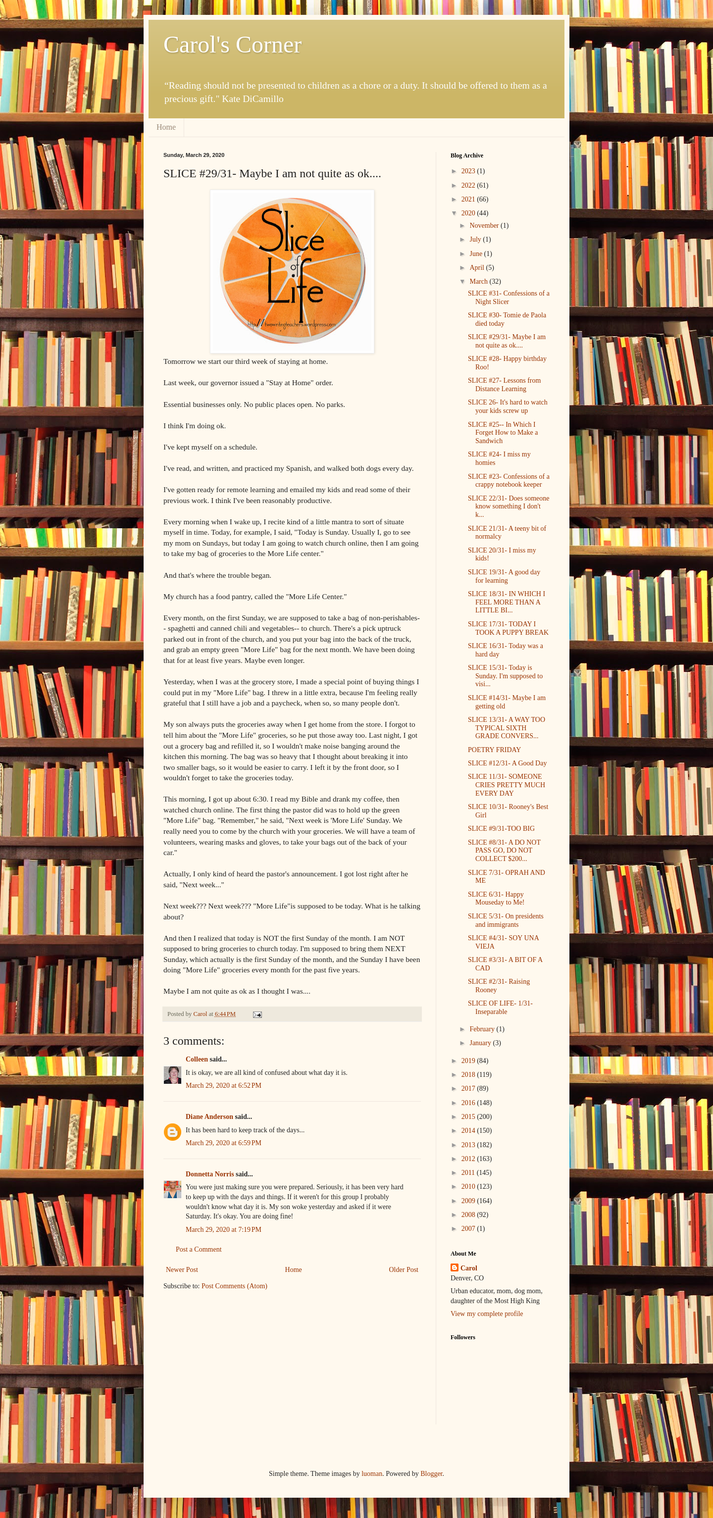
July (476, 239)
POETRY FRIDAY (494, 750)
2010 (469, 1186)
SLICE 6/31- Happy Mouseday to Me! (496, 899)
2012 (469, 1159)
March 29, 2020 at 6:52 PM (223, 1085)
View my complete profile (487, 1313)
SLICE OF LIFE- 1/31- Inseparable (500, 1007)
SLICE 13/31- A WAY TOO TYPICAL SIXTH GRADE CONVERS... (506, 728)
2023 (469, 171)
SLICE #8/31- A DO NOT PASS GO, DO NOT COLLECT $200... (504, 851)
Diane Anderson (209, 1116)
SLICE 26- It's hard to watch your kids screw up (508, 406)
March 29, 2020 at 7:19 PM (223, 1229)
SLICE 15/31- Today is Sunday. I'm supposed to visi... (505, 676)
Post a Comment (199, 1249)
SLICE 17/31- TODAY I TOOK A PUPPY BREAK (508, 628)
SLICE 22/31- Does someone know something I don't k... (508, 507)
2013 (469, 1145)
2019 (469, 1060)
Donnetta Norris (210, 1174)
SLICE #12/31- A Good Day (507, 763)
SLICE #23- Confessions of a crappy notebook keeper (509, 481)
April (477, 267)
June (476, 253)
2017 (469, 1088)
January (481, 1043)
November (485, 225)
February (482, 1029)
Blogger (431, 1473)
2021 (469, 199)
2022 (469, 185)
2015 (469, 1116)
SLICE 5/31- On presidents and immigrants (506, 920)
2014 (469, 1130)
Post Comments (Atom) (234, 1286)
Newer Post (182, 1269)
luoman (371, 1473)
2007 (469, 1228)
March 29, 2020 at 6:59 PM (223, 1143)
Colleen (197, 1059)
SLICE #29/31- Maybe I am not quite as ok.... (507, 341)
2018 (469, 1074)
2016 (469, 1103)
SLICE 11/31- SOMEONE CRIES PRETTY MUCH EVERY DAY (506, 785)
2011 (469, 1172)
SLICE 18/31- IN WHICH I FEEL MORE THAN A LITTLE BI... (506, 602)
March (479, 281)
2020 (469, 213)
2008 (469, 1214)
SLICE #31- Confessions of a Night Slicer (509, 297)
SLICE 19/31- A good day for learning (504, 576)
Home (166, 127)
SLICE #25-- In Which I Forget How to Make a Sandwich (503, 433)
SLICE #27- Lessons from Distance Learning (504, 385)
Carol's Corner (232, 44)
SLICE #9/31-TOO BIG (501, 828)
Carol (468, 1268)
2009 (469, 1201)
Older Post (404, 1269)
